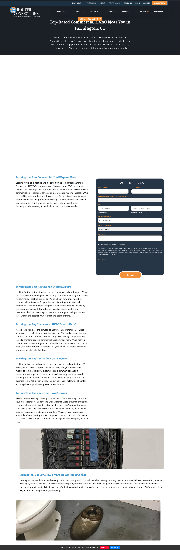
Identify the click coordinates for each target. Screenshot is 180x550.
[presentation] (115, 265)
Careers (146, 3)
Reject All (104, 547)
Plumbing (96, 11)
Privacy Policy (113, 254)
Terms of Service (102, 254)
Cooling (144, 11)
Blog (137, 3)
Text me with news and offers (113, 244)
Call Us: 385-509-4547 (90, 18)
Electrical (64, 11)
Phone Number (104, 217)
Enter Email (102, 213)
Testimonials (114, 3)
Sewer (81, 11)
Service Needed (104, 225)
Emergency (161, 11)
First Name (102, 187)
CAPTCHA (102, 259)
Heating (127, 11)
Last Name (136, 187)
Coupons (128, 3)
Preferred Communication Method (113, 196)
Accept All (114, 547)
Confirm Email (136, 213)
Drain (112, 11)
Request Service (160, 3)
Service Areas (90, 3)
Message (101, 234)
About (102, 3)
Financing (76, 3)
